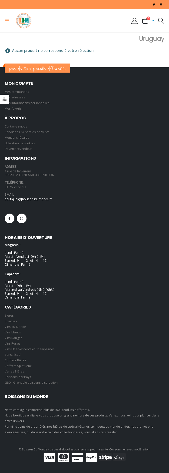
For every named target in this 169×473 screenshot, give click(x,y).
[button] (8, 21)
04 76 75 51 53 (15, 187)
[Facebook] (154, 4)
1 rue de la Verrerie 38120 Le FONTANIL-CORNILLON (29, 173)
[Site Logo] (23, 20)
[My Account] (134, 21)
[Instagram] (161, 4)
